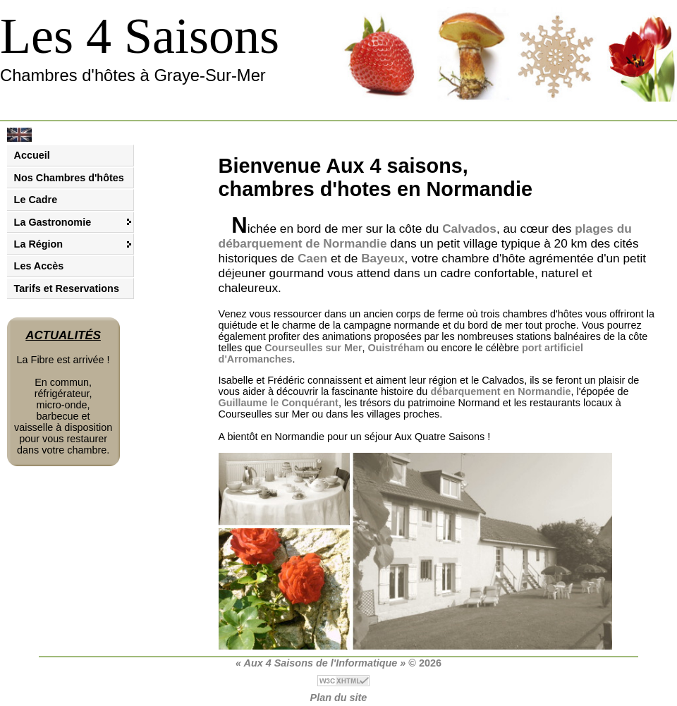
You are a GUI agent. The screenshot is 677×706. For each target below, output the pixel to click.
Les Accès (39, 266)
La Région (38, 244)
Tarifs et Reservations (66, 288)
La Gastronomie (53, 222)
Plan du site (338, 697)
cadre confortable (487, 273)
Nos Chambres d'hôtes (69, 177)
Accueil (32, 155)
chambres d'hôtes (543, 313)
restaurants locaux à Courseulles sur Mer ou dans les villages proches (420, 408)
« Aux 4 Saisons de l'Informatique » (320, 663)
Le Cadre (36, 199)
